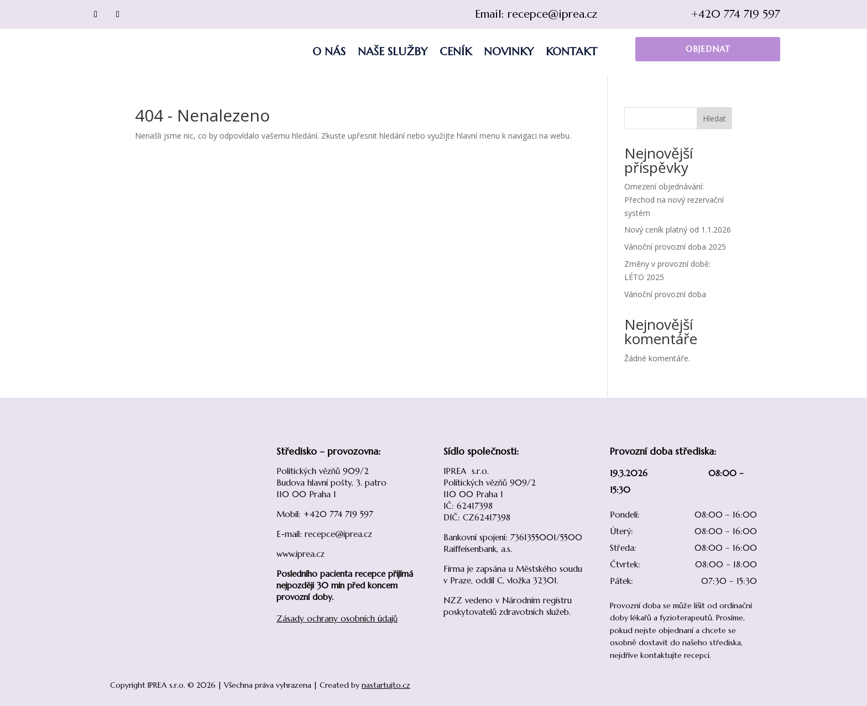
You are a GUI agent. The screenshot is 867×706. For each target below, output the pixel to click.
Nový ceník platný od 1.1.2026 (677, 229)
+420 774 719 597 (735, 14)
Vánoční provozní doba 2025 (675, 246)
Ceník (456, 52)
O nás (329, 52)
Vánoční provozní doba (665, 294)
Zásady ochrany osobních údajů (337, 618)
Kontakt (571, 52)
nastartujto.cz (386, 685)
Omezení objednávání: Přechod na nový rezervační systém (674, 199)
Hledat (714, 118)
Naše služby (392, 52)
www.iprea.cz (300, 554)
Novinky (509, 52)
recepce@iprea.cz (552, 14)
